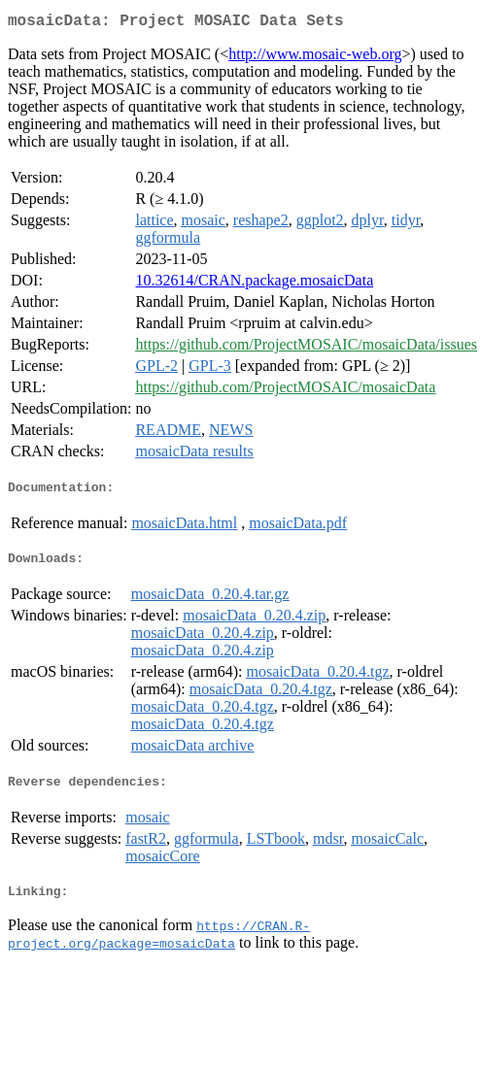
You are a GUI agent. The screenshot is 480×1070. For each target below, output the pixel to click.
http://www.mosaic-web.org (314, 58)
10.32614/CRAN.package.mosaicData (254, 284)
